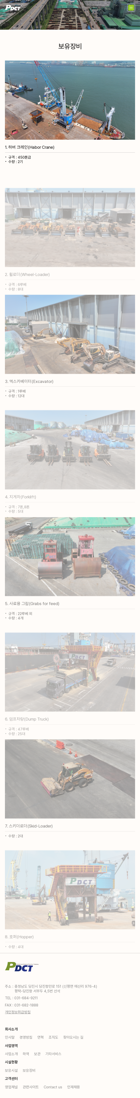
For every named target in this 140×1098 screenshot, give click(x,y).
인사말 (10, 1037)
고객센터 (11, 1078)
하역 (26, 1054)
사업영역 (11, 1046)
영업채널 (11, 1087)
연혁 (40, 1037)
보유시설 (11, 1070)
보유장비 (29, 1070)
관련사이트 (31, 1087)
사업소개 (11, 1054)
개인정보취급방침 (18, 1012)
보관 (37, 1054)
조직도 (53, 1037)
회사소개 (11, 1029)
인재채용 (73, 1087)
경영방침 (26, 1037)
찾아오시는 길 (73, 1037)
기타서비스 (53, 1054)
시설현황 (11, 1062)
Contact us (53, 1087)
